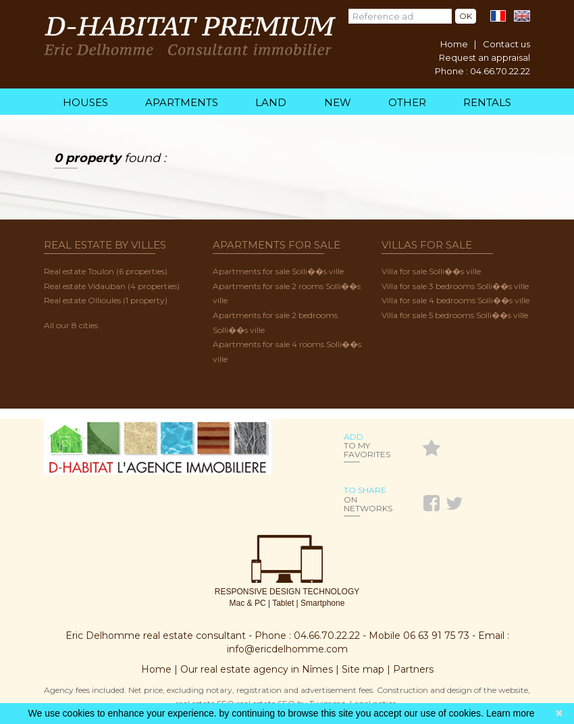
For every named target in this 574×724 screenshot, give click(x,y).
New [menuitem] (337, 102)
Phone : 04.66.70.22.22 (482, 71)
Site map (363, 669)
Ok (465, 16)
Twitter (456, 501)
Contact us (506, 43)
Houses (85, 102)
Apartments (181, 102)
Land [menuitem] (270, 102)
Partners (413, 669)
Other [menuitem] (407, 102)
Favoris (431, 448)
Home (454, 43)
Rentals (487, 102)
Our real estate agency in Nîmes (256, 669)
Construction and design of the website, (453, 690)
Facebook (433, 501)
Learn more (510, 713)
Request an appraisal (484, 57)
